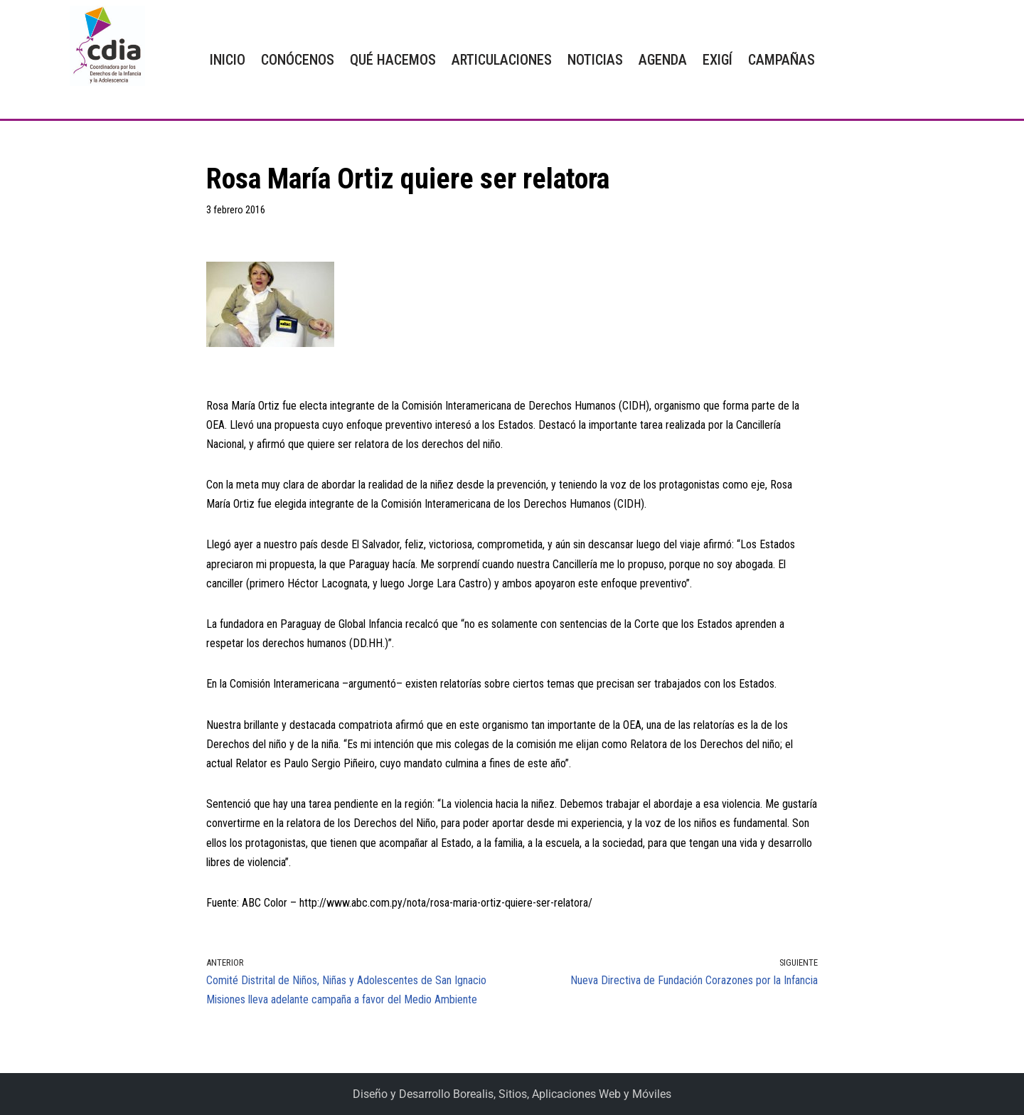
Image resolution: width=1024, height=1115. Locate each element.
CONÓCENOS (297, 59)
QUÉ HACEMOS (393, 59)
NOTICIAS (595, 59)
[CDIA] (104, 46)
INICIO (227, 59)
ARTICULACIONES (502, 59)
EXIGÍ (717, 59)
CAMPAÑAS (781, 59)
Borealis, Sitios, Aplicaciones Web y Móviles (562, 1094)
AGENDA (663, 59)
